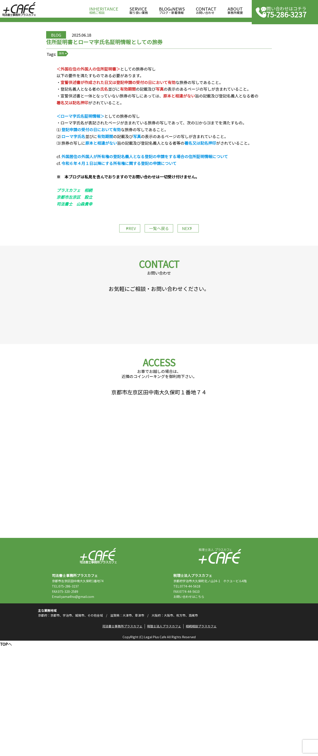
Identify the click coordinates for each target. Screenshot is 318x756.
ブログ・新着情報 (172, 9)
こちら (211, 698)
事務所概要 (235, 9)
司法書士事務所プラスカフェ (19, 9)
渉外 (77, 75)
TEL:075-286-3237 (77, 688)
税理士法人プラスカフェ (220, 658)
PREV (122, 276)
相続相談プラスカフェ (204, 739)
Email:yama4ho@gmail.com (85, 698)
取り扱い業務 (138, 9)
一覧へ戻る (159, 276)
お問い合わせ (206, 9)
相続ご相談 (103, 9)
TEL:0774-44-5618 (199, 688)
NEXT (196, 276)
